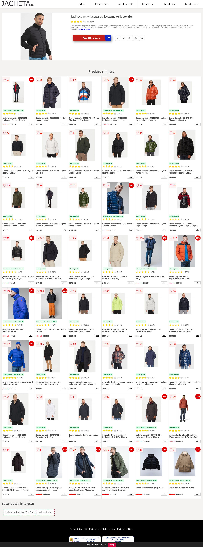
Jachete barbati (125, 4)
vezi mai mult (84, 29)
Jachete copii (148, 4)
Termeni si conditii (79, 529)
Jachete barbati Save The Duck (19, 512)
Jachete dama (101, 4)
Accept (112, 544)
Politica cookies (124, 529)
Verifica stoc (97, 38)
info (30, 124)
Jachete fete (170, 4)
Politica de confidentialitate (102, 529)
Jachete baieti (191, 4)
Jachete (82, 4)
